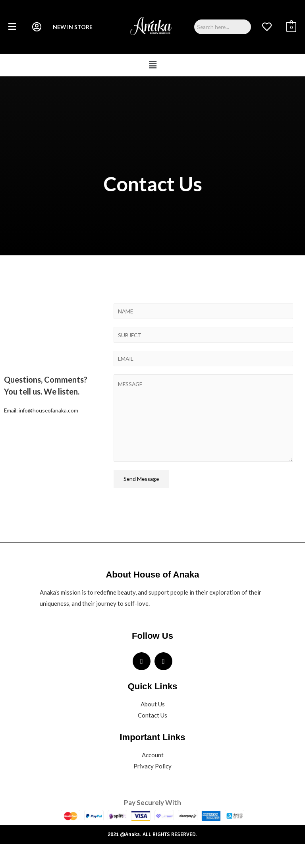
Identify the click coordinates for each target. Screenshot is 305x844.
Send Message (141, 478)
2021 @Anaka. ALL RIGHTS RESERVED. (152, 834)
